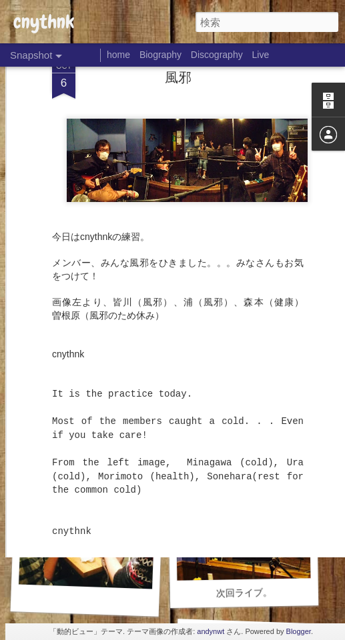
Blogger (298, 631)
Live (261, 54)
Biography (160, 54)
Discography (217, 54)
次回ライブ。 (244, 592)
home (118, 54)
